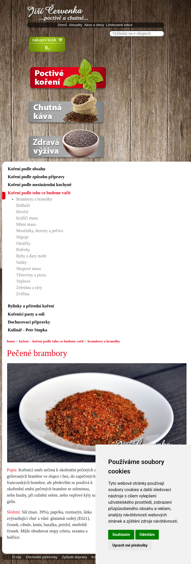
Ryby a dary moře (31, 256)
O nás (17, 557)
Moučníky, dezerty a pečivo (39, 230)
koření (23, 341)
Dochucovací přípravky (29, 322)
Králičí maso (27, 218)
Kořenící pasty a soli (26, 314)
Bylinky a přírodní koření (31, 306)
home (11, 341)
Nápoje (22, 237)
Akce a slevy (94, 25)
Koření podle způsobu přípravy (36, 176)
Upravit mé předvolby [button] (129, 545)
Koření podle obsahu (26, 169)
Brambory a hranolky (34, 199)
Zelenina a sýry (29, 287)
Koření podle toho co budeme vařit (39, 193)
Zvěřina (22, 294)
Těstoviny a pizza (31, 275)
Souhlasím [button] (121, 534)
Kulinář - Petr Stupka (27, 330)
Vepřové (23, 281)
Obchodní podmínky (41, 557)
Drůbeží (23, 205)
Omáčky (23, 243)
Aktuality (76, 25)
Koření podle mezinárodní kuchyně (39, 184)
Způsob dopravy (74, 557)
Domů (63, 25)
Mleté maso (26, 224)
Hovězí (22, 211)
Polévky (23, 249)
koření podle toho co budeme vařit (58, 341)
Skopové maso (28, 268)
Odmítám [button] (147, 534)
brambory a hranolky (104, 341)
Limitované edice (119, 25)
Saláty (21, 262)
